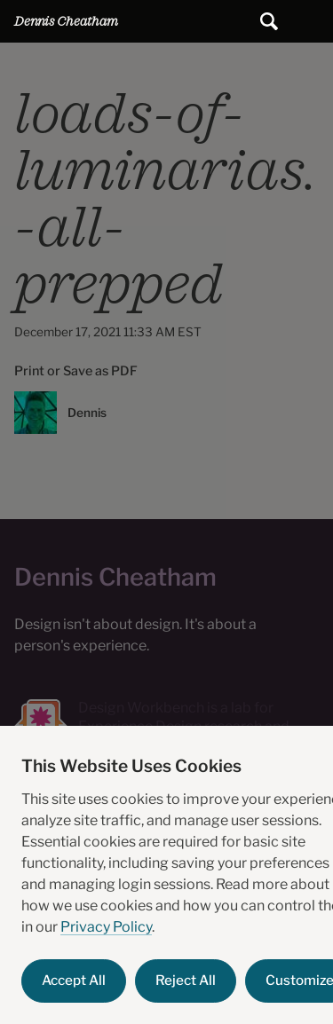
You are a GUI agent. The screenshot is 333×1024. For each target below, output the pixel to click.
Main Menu (311, 21)
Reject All (185, 980)
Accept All (74, 980)
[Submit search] (269, 21)
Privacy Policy (106, 926)
